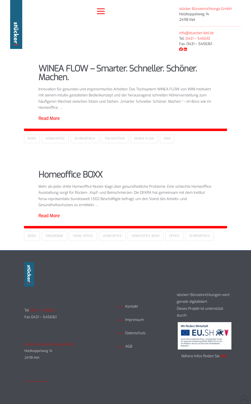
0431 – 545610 (197, 38)
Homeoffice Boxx (146, 236)
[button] (101, 11)
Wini (167, 138)
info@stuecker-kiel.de (196, 33)
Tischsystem (115, 138)
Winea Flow (144, 138)
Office (174, 236)
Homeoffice (55, 138)
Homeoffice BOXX (70, 174)
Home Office (83, 236)
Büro (32, 138)
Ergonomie (54, 236)
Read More (49, 118)
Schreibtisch (84, 138)
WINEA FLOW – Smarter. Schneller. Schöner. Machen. (117, 73)
